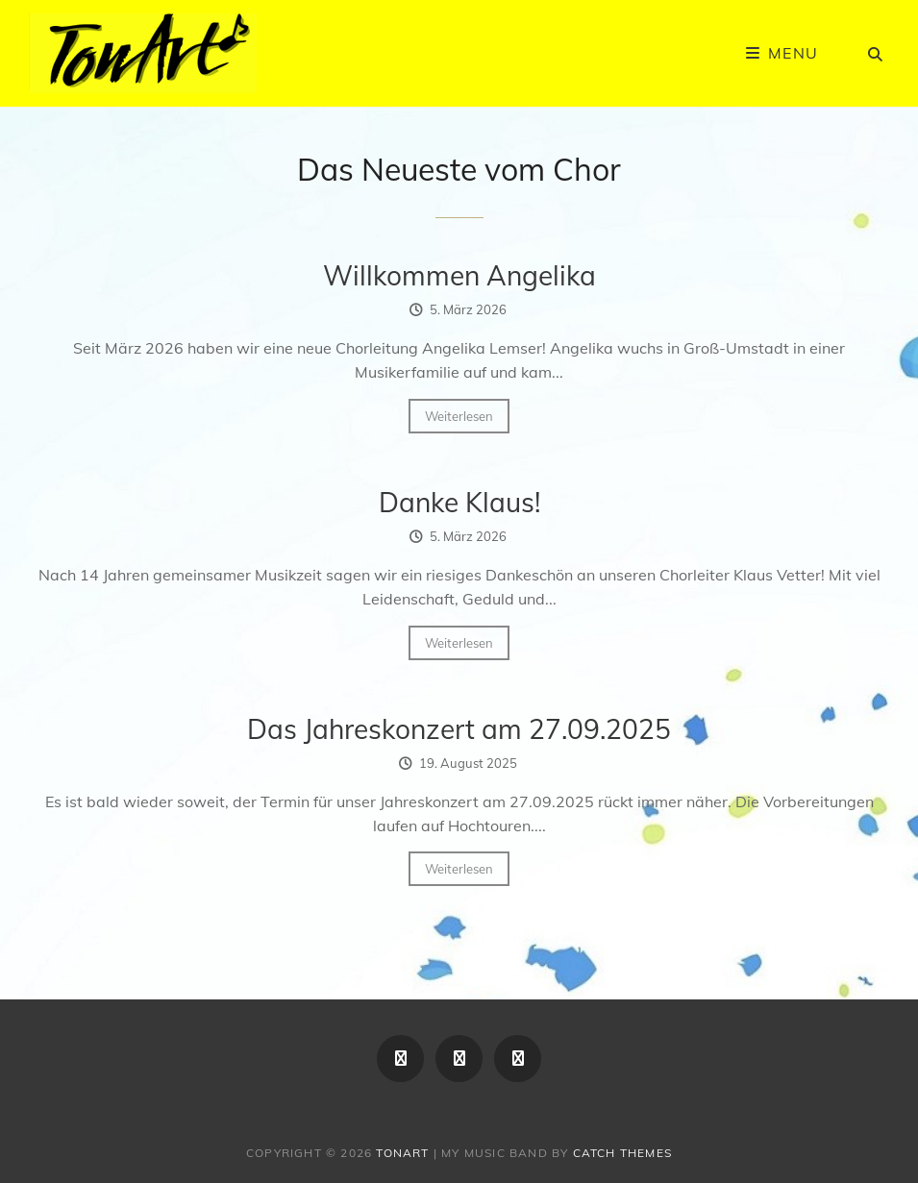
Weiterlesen (459, 416)
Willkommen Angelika (459, 275)
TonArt (402, 1153)
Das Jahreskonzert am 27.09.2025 (459, 729)
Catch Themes (622, 1153)
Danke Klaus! (459, 502)
